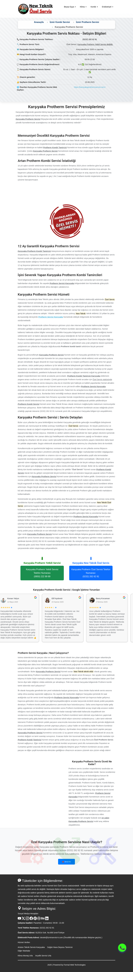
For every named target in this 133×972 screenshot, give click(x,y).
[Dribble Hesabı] (39, 919)
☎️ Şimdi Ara (66, 862)
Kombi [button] (94, 7)
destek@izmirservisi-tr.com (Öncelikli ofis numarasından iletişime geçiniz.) (71, 937)
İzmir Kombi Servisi (60, 22)
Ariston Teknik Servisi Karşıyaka (31, 947)
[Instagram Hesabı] (27, 919)
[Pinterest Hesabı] (35, 919)
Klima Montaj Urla (25, 956)
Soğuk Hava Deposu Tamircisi (60, 947)
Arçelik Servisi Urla (43, 956)
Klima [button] (83, 7)
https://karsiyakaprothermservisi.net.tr (90, 87)
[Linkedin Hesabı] (46, 919)
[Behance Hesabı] (43, 919)
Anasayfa (39, 22)
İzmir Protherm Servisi (87, 22)
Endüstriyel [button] (107, 7)
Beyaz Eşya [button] (70, 7)
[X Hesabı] (23, 919)
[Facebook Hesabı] (31, 919)
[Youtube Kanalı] (19, 919)
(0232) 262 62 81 (89, 39)
